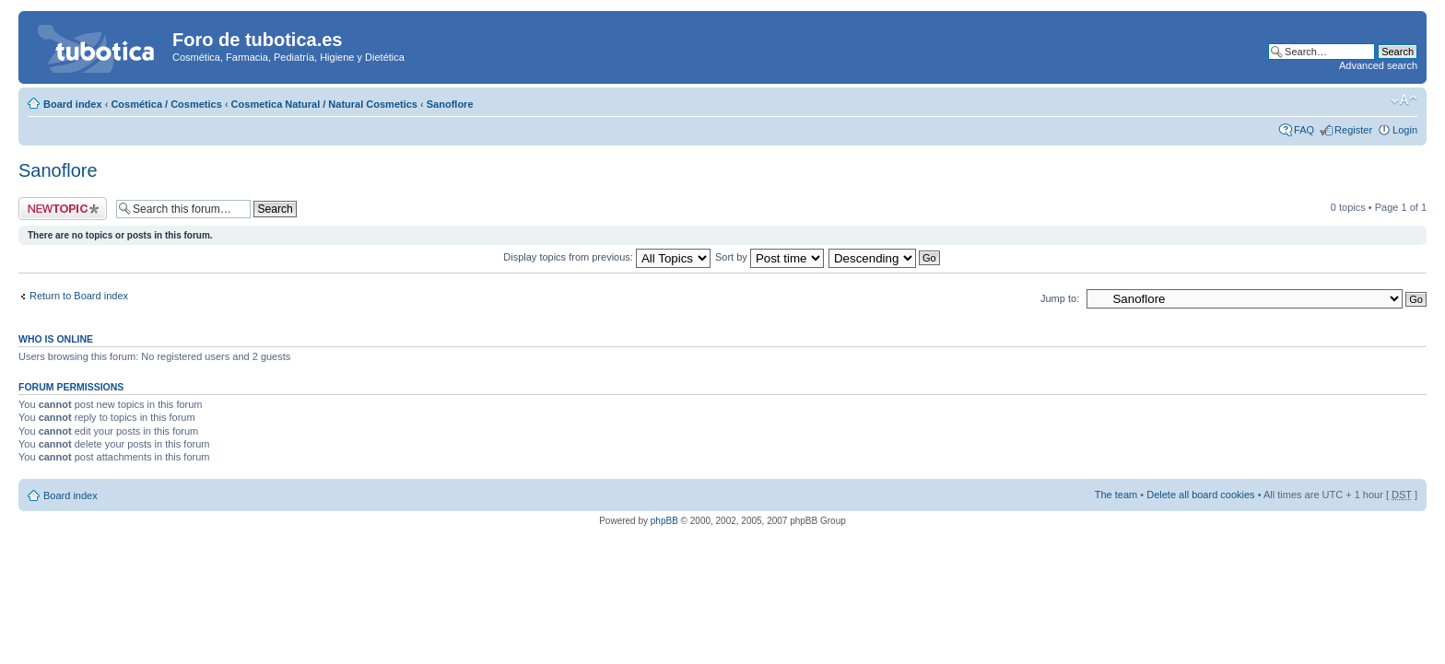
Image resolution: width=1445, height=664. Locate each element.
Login (1404, 129)
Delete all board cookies (1200, 494)
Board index (72, 104)
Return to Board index (78, 295)
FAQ (1304, 129)
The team (1116, 494)
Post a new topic (62, 208)
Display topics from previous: (607, 256)
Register (1353, 129)
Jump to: (1059, 298)
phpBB (664, 521)
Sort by (769, 256)
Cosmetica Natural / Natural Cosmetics (324, 104)
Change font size (1404, 100)
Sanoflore (450, 104)
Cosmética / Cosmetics (166, 104)
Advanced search (1378, 65)
